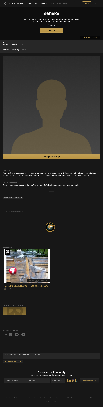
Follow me (51, 30)
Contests (29, 3)
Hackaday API (64, 398)
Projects (12, 3)
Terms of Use (43, 398)
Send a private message (89, 37)
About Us (9, 398)
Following (16, 50)
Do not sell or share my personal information (84, 398)
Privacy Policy (54, 398)
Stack (37, 3)
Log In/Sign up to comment (13, 361)
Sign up (86, 3)
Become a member (89, 381)
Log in (96, 3)
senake (8, 288)
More (44, 3)
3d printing (8, 198)
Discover (20, 3)
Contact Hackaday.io (20, 398)
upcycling (18, 198)
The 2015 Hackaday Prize (7, 252)
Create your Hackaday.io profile (41, 375)
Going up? (51, 393)
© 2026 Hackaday (51, 402)
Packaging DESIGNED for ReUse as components (26, 286)
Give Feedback (32, 398)
